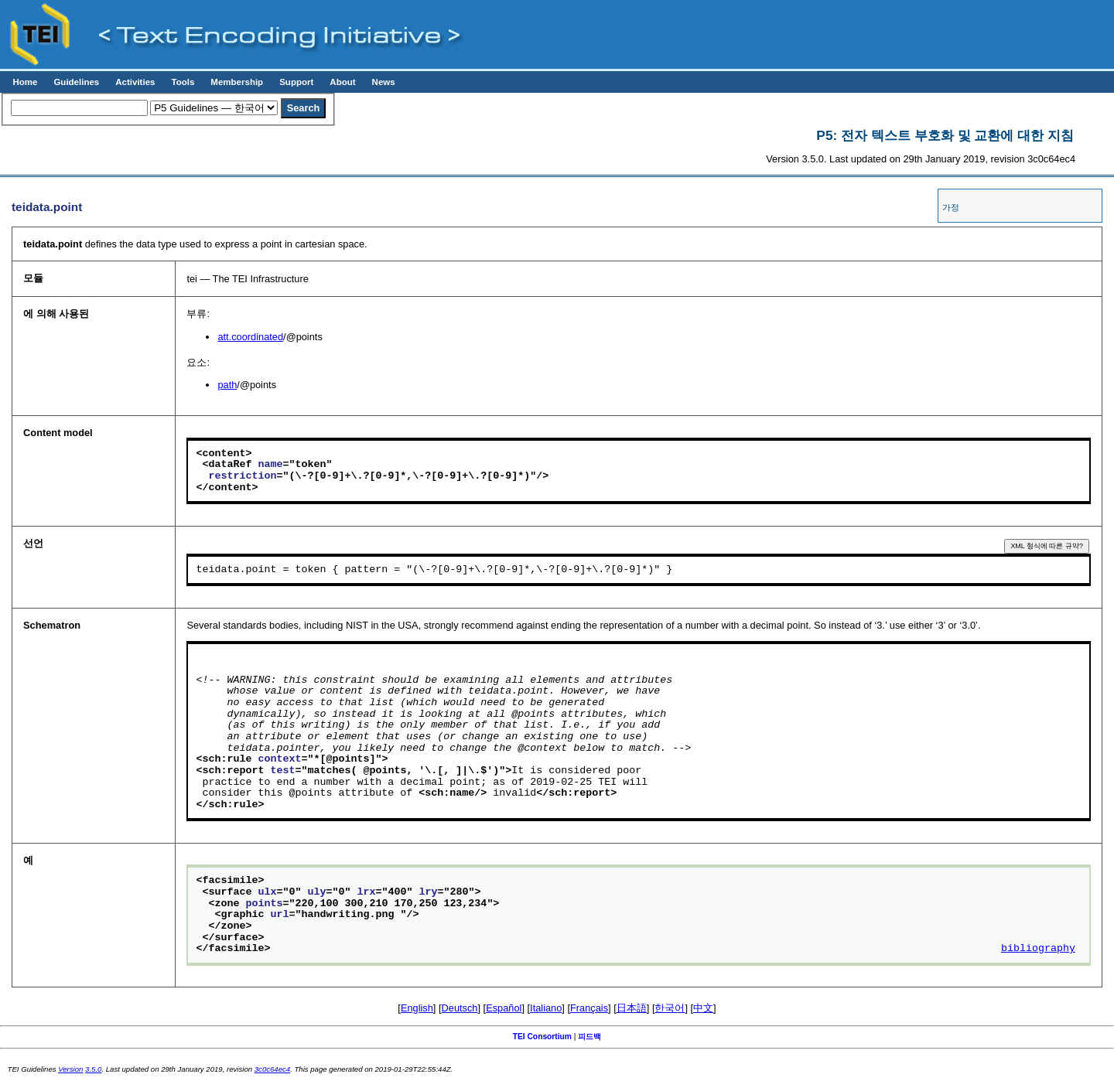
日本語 (632, 1008)
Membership (236, 82)
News (383, 82)
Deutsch (460, 1008)
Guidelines (76, 82)
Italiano (546, 1008)
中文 (703, 1008)
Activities (135, 82)
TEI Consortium (542, 1036)
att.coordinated (250, 337)
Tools (182, 82)
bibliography (1038, 949)
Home (24, 82)
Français (589, 1008)
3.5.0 (93, 1069)
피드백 (589, 1036)
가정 (950, 207)
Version (70, 1069)
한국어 (669, 1008)
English (417, 1008)
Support (296, 82)
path (227, 384)
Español (503, 1008)
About (342, 82)
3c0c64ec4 (272, 1069)
